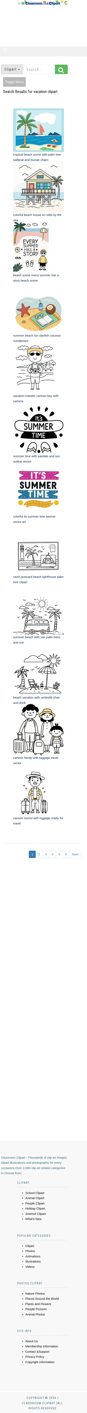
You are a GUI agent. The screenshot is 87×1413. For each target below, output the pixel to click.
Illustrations (33, 1261)
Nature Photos (35, 1293)
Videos (30, 1266)
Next (75, 854)
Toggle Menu (14, 82)
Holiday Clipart (35, 1208)
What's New (33, 1219)
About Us (31, 1341)
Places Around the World (42, 1298)
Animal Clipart (34, 1198)
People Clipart (34, 1203)
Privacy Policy (34, 1356)
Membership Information (41, 1346)
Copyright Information (39, 1362)
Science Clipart (35, 1213)
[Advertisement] (42, 25)
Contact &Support (37, 1351)
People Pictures (36, 1309)
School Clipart (34, 1193)
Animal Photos (35, 1314)
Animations (32, 1256)
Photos (30, 1251)
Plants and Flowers (38, 1304)
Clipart (29, 1246)
